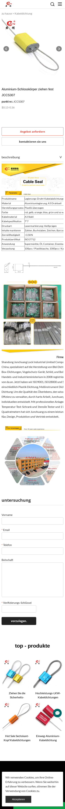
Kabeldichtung (23, 13)
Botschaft (7, 559)
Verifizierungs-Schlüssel (17, 602)
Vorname (7, 514)
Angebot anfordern (32, 131)
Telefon (7, 544)
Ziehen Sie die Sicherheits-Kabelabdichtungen (17, 695)
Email (6, 529)
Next (59, 49)
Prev (6, 49)
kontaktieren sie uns (32, 141)
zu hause (7, 13)
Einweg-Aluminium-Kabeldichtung (48, 738)
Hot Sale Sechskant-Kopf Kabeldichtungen (17, 738)
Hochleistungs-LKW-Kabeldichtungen (48, 695)
